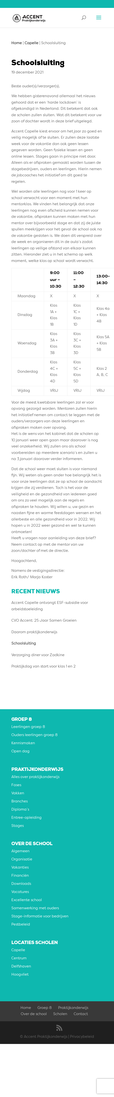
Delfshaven (21, 966)
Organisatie (21, 859)
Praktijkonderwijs (73, 1008)
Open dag (20, 751)
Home (25, 1008)
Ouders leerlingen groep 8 (34, 735)
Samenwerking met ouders (35, 908)
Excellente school (26, 900)
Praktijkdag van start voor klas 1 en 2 (43, 667)
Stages (17, 826)
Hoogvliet (20, 975)
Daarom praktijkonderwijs (34, 632)
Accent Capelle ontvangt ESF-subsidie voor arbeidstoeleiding (49, 606)
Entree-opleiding (26, 818)
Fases (16, 785)
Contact (81, 1014)
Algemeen (20, 851)
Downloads (21, 884)
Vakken (17, 793)
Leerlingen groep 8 (28, 727)
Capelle (18, 950)
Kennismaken (23, 743)
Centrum (19, 958)
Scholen (60, 1014)
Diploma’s (20, 810)
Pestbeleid (20, 925)
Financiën (20, 876)
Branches (19, 801)
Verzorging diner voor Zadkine (38, 655)
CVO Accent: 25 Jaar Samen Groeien (44, 621)
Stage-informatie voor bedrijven (39, 916)
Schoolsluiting (23, 644)
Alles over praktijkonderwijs (35, 777)
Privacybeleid (82, 1037)
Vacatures (20, 892)
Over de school (34, 1014)
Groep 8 (44, 1008)
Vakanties (20, 868)
